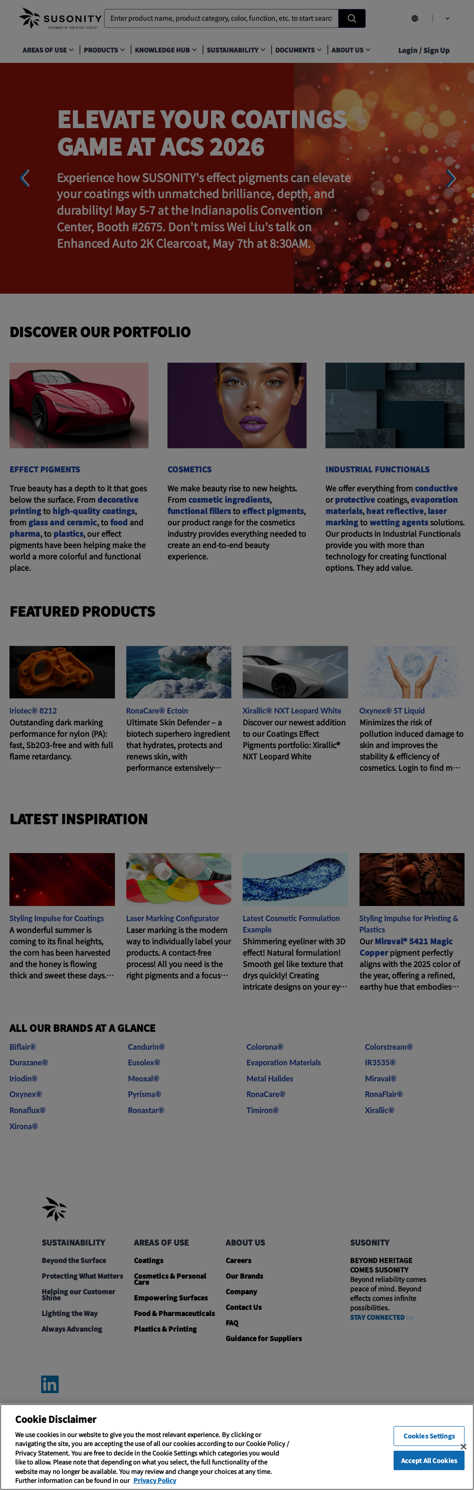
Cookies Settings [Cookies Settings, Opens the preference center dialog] (429, 1447)
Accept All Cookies (429, 1471)
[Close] (463, 1458)
